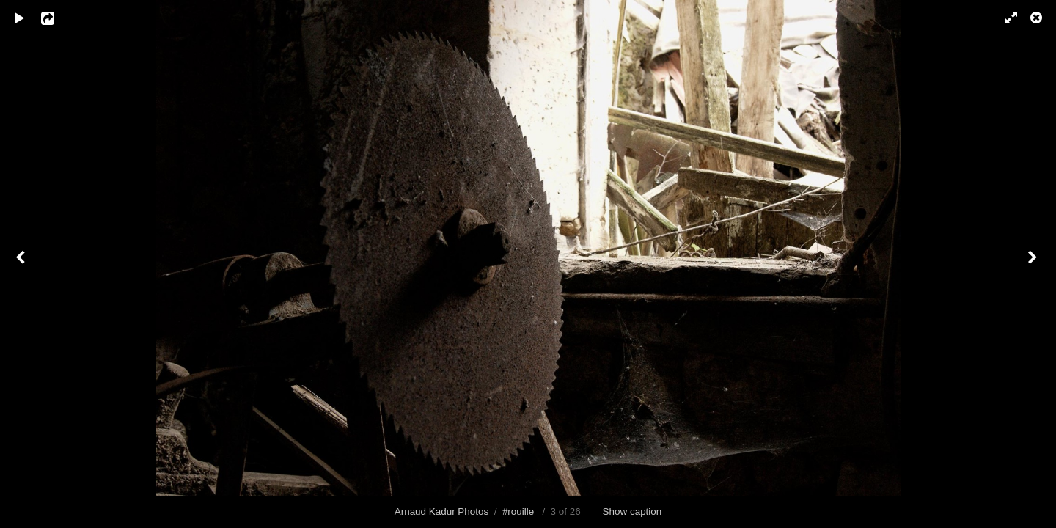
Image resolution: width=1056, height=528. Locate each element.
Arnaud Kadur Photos (442, 511)
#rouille (518, 511)
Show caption (632, 511)
